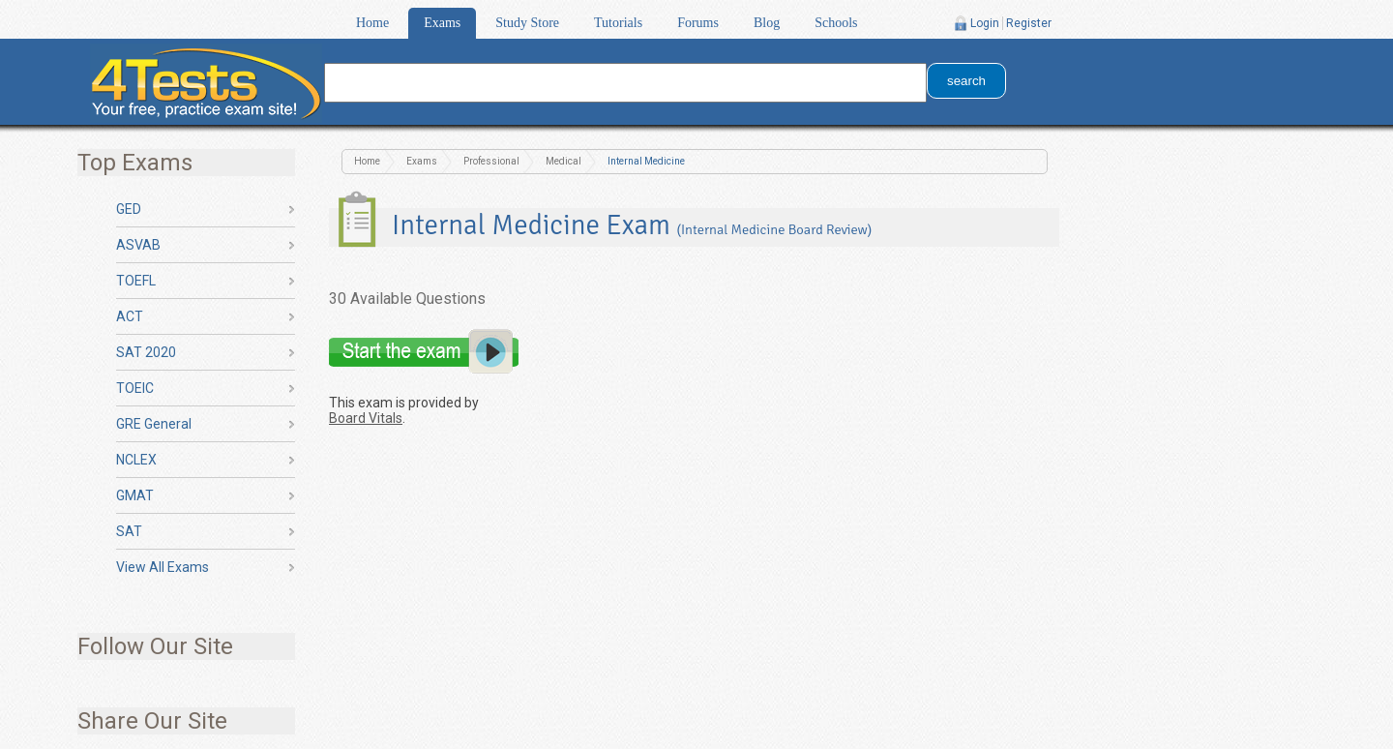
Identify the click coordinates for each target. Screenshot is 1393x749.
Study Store (527, 22)
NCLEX (136, 459)
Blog (767, 22)
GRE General (154, 424)
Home (372, 22)
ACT (129, 316)
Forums (698, 22)
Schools (836, 22)
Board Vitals (365, 418)
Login (984, 23)
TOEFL (136, 280)
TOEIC (135, 388)
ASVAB (138, 245)
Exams (442, 22)
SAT (129, 531)
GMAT (135, 495)
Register (1029, 23)
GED (128, 209)
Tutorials (618, 22)
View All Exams (162, 567)
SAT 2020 (146, 352)
